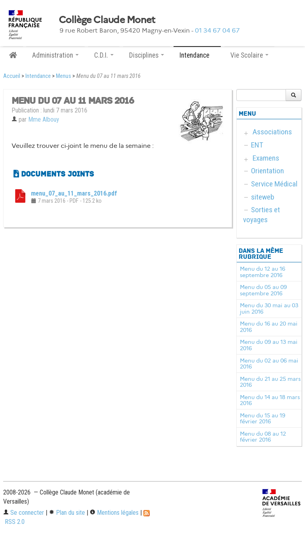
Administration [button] (55, 55)
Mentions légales (114, 512)
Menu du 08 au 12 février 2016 (263, 437)
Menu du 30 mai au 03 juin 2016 (269, 308)
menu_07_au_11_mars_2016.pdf (74, 193)
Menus (63, 76)
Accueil (11, 76)
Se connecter (23, 512)
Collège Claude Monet (107, 20)
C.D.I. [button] (104, 55)
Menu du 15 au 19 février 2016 (262, 418)
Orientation (267, 170)
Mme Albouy (43, 119)
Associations (272, 131)
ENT (257, 144)
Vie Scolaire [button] (249, 55)
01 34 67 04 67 (217, 30)
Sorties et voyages (261, 214)
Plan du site (67, 512)
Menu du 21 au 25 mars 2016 (270, 382)
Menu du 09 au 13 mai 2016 (268, 345)
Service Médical (274, 183)
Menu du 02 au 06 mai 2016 (269, 363)
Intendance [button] (197, 55)
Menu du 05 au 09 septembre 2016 (263, 290)
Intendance (38, 76)
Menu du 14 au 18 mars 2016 (270, 400)
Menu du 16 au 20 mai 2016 (268, 327)
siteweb (262, 197)
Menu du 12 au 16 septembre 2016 (262, 272)
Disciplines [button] (146, 55)
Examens (266, 158)
